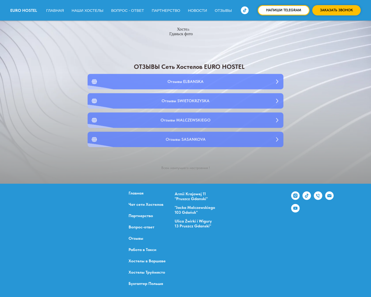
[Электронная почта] (329, 198)
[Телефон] (318, 198)
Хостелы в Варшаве (147, 261)
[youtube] (295, 211)
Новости (197, 10)
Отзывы (223, 10)
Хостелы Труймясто (147, 272)
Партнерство (166, 10)
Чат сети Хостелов (146, 204)
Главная (55, 10)
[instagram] (295, 198)
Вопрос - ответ (127, 10)
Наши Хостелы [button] (87, 10)
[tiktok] (245, 10)
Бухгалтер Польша (146, 283)
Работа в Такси (142, 250)
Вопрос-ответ (141, 227)
